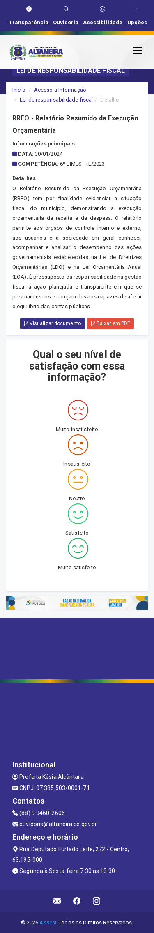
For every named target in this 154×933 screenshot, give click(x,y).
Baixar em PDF (110, 323)
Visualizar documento (52, 323)
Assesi (47, 922)
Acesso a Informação (60, 90)
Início (18, 90)
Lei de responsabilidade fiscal (56, 100)
